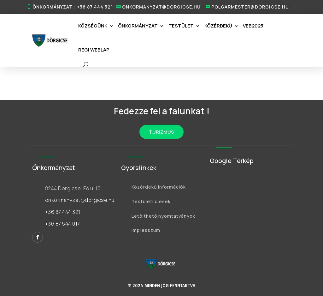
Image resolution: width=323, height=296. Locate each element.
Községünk (92, 25)
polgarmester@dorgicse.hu (250, 7)
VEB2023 (253, 25)
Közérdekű (218, 25)
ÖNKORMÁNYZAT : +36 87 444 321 (72, 7)
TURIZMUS (161, 132)
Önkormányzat (138, 25)
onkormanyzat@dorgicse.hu (161, 7)
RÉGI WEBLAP (93, 49)
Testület (181, 25)
